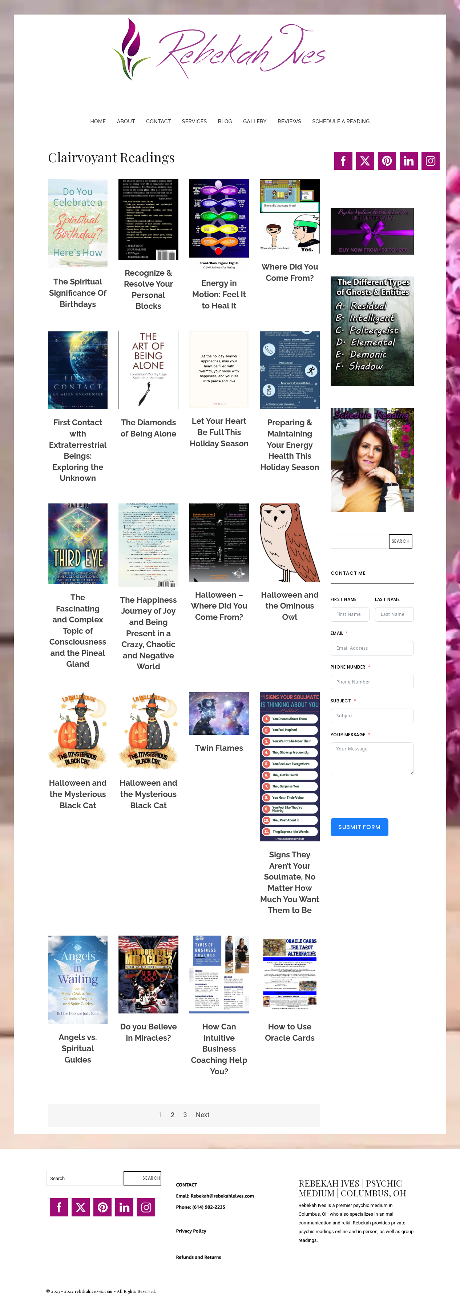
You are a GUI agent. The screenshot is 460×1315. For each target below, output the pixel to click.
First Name (344, 599)
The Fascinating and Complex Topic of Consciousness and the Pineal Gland (77, 631)
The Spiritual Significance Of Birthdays (77, 292)
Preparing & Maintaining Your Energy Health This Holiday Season (290, 444)
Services (194, 121)
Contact (158, 121)
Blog (225, 121)
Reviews (289, 121)
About (126, 121)
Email (337, 633)
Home (98, 121)
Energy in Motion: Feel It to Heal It (219, 294)
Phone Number (348, 667)
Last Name (387, 599)
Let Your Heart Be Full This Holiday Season (219, 432)
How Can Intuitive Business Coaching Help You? (219, 1049)
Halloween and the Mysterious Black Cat (78, 794)
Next (202, 1115)
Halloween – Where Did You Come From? (219, 606)
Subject (341, 701)
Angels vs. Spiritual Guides (77, 1048)
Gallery (255, 121)
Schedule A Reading (341, 121)
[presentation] (386, 796)
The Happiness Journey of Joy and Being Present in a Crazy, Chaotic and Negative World (148, 633)
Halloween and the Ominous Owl (290, 606)
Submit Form (359, 827)
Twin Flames (219, 748)
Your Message (348, 735)
